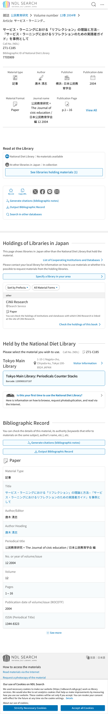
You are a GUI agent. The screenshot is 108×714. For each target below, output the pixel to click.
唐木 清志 (11, 532)
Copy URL (23, 191)
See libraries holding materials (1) (54, 172)
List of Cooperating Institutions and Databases (73, 260)
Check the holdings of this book (80, 324)
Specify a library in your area (70, 276)
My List (11, 191)
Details (69, 698)
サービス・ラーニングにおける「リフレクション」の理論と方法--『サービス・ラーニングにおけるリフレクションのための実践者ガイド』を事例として (53, 497)
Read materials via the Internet (21, 672)
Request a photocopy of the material (24, 677)
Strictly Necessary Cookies (30, 708)
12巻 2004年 (68, 15)
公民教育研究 (19, 15)
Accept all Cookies (83, 708)
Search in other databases (24, 214)
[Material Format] (46, 287)
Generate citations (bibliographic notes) (32, 201)
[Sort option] (17, 287)
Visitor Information (88, 363)
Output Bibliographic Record (25, 207)
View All (91, 110)
